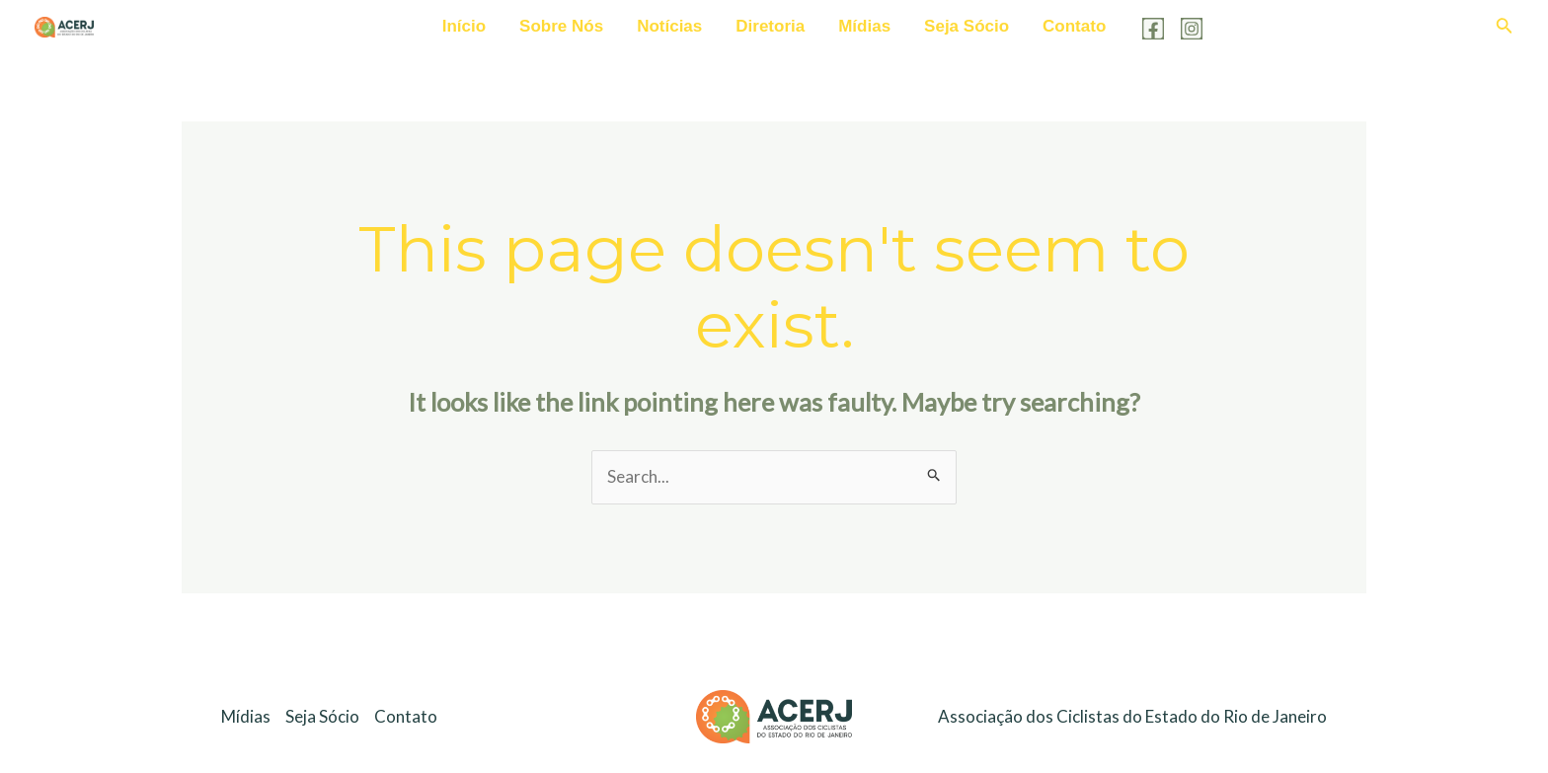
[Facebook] (1153, 28)
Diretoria (770, 26)
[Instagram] (1191, 28)
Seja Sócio (966, 26)
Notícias (669, 26)
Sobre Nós (561, 26)
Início (464, 26)
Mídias (864, 26)
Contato (1074, 26)
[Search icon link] (1504, 27)
